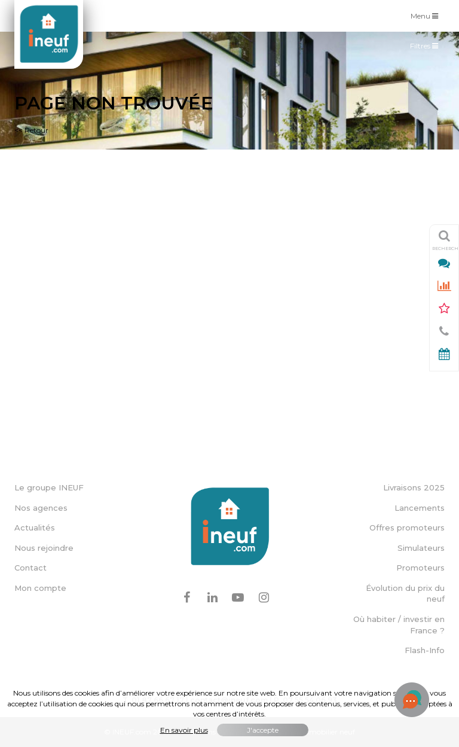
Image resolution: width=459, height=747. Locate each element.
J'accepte (263, 729)
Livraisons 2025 (414, 487)
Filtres (427, 48)
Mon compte (40, 588)
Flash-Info (425, 650)
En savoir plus (184, 729)
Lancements (419, 508)
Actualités (34, 527)
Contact (30, 567)
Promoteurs (420, 567)
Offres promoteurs (407, 527)
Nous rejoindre (44, 548)
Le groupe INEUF (49, 487)
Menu (427, 15)
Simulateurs (421, 548)
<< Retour (31, 130)
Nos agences (41, 508)
